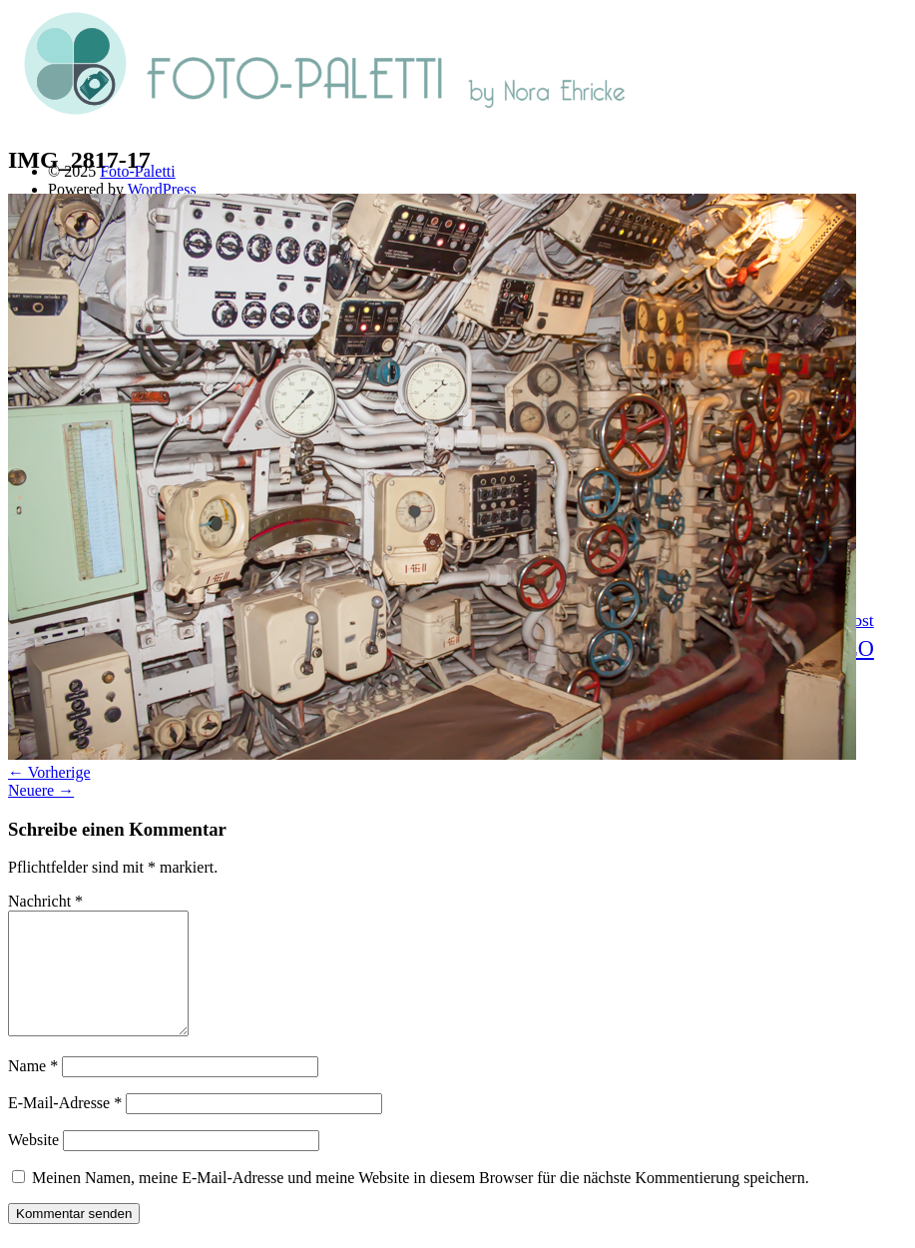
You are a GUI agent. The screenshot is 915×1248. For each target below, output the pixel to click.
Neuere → (41, 790)
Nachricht (45, 901)
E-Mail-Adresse (65, 1126)
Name (33, 1089)
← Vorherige (49, 772)
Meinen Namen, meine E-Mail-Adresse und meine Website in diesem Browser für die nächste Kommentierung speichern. (420, 1201)
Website (33, 1163)
